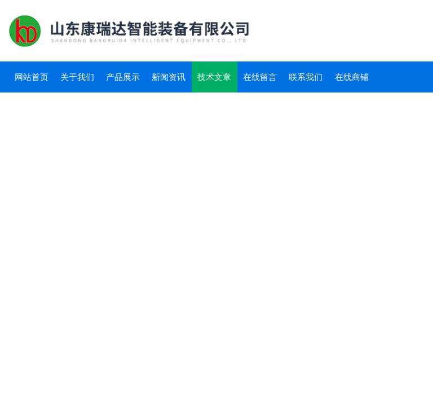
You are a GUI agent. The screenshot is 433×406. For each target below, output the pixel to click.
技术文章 (214, 77)
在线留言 (260, 77)
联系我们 (305, 77)
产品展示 (123, 77)
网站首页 (31, 77)
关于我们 (77, 77)
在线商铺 (352, 77)
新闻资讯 (168, 77)
